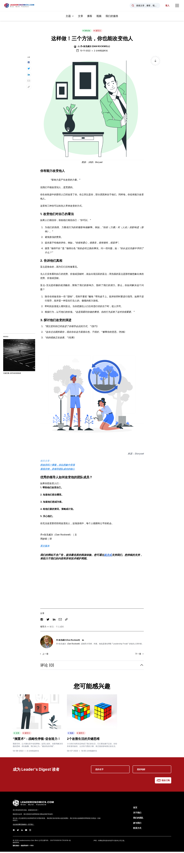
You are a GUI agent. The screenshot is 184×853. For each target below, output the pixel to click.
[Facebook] (14, 831)
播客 (89, 17)
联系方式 (137, 829)
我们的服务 (112, 17)
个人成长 (60, 628)
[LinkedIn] (22, 831)
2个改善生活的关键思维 (83, 740)
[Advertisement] (92, 582)
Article (86, 32)
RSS (31, 847)
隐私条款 (16, 847)
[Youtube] (26, 831)
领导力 (97, 32)
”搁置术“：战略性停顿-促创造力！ (37, 740)
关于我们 (137, 814)
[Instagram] (30, 831)
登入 (167, 6)
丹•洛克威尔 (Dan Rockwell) (95, 47)
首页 (135, 809)
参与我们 (137, 824)
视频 (98, 17)
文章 (80, 17)
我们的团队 (138, 819)
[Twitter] (18, 831)
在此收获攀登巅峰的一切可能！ (23, 826)
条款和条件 (24, 847)
